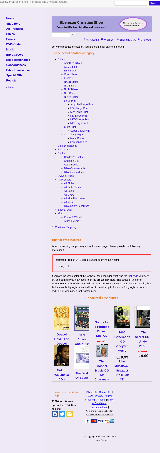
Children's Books (73, 157)
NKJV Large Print (80, 119)
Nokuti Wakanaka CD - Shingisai (61, 377)
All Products (14, 28)
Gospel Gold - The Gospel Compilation (61, 341)
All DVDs (69, 194)
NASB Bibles (71, 82)
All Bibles (69, 183)
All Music (69, 202)
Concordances (16, 65)
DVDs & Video (66, 176)
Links (105, 407)
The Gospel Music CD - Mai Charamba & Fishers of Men (102, 375)
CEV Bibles (70, 66)
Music (10, 49)
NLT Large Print (79, 123)
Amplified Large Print (82, 104)
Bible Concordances (75, 172)
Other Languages (73, 134)
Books (10, 39)
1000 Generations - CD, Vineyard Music (122, 341)
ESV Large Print (79, 108)
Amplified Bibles (73, 63)
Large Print (70, 100)
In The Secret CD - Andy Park (142, 339)
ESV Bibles (70, 70)
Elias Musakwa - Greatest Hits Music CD (122, 370)
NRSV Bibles (71, 97)
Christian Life (71, 161)
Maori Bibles (77, 138)
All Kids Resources (74, 198)
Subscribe (96, 407)
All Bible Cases (72, 187)
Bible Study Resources (76, 206)
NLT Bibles (70, 93)
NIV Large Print (78, 115)
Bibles (10, 34)
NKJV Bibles (71, 89)
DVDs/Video (14, 44)
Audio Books (71, 164)
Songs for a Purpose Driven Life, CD (102, 329)
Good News (70, 74)
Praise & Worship (73, 217)
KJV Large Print (79, 112)
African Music (71, 221)
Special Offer (15, 75)
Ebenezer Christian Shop (107, 436)
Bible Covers (14, 54)
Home (10, 18)
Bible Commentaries (75, 168)
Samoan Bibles (78, 142)
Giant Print (70, 127)
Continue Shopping (65, 227)
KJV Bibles (70, 78)
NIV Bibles (70, 85)
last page (133, 276)
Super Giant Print (80, 130)
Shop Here (13, 23)
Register (12, 80)
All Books (69, 191)
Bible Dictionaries (18, 59)
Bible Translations (18, 70)
